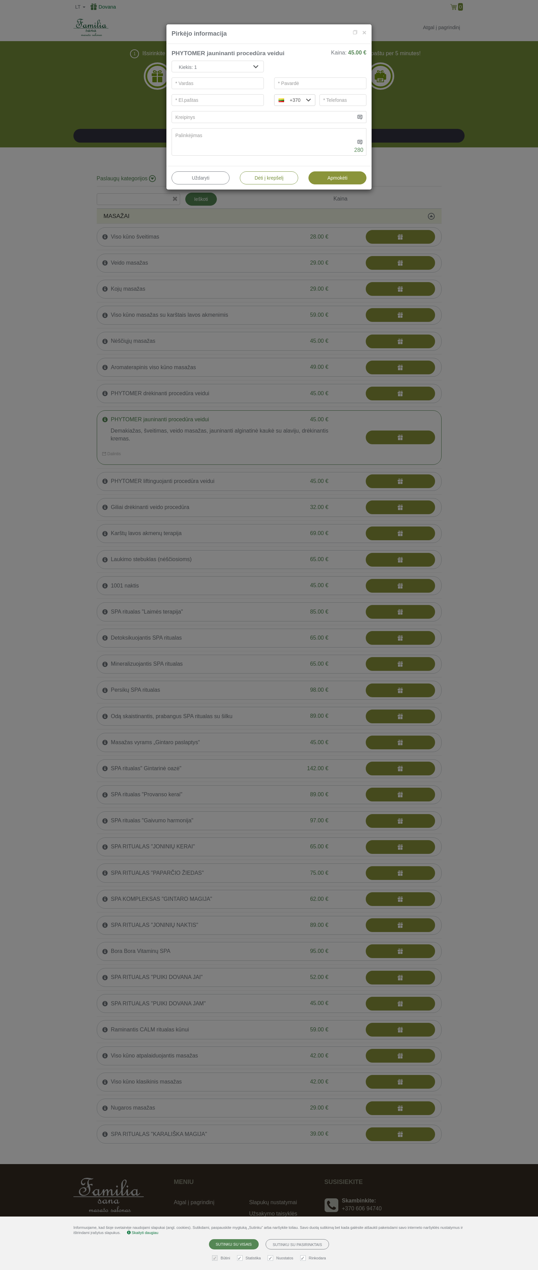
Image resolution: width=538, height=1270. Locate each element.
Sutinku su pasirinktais (297, 1245)
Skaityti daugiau (143, 1233)
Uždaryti (200, 178)
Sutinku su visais (234, 1244)
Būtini (222, 1258)
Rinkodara (314, 1258)
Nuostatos (281, 1258)
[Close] (364, 32)
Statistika (250, 1258)
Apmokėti (337, 178)
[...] (264, 117)
